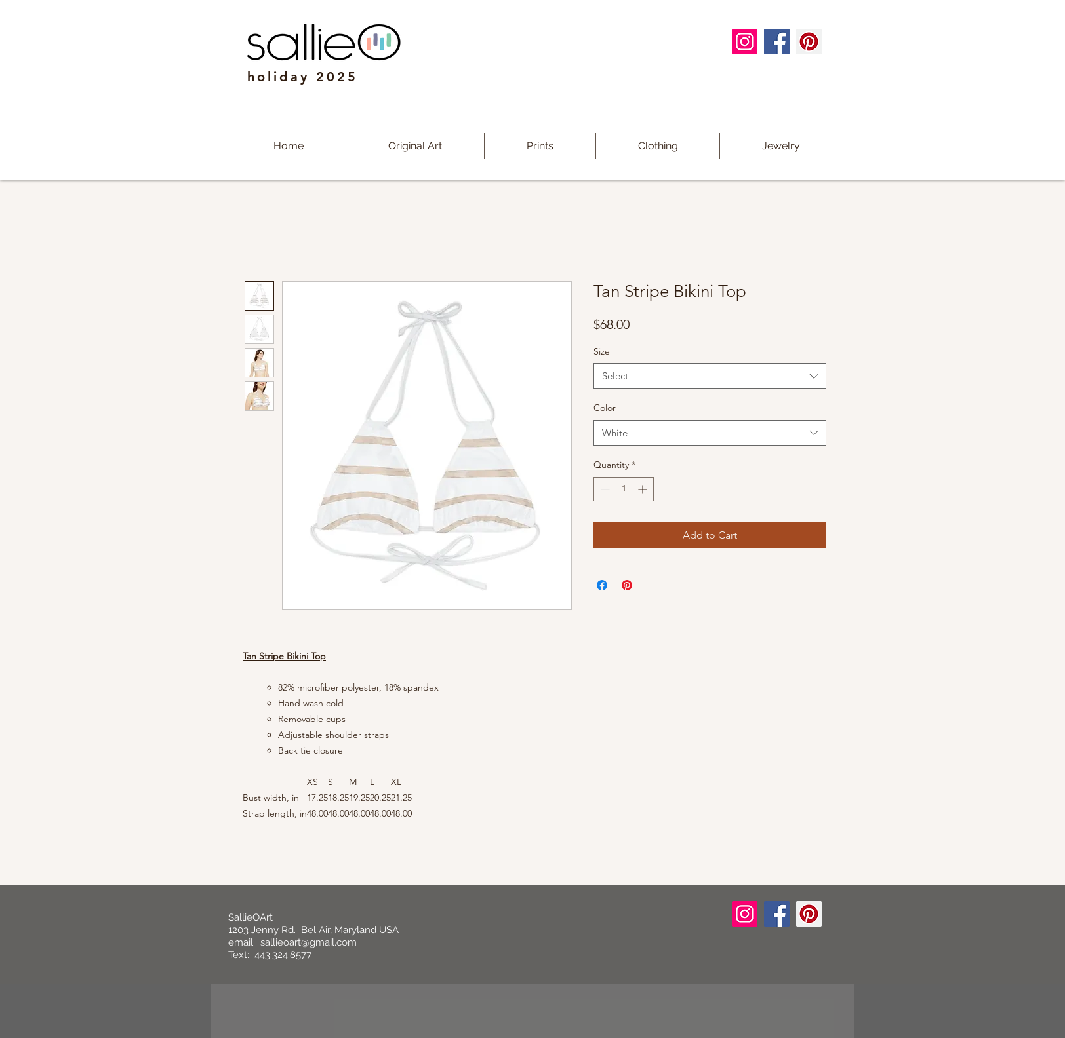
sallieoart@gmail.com (308, 942)
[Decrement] (603, 489)
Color (604, 407)
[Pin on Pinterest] (627, 585)
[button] (540, 146)
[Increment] (643, 489)
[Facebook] (777, 41)
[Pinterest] (809, 41)
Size (601, 351)
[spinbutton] (623, 489)
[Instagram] (744, 41)
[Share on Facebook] (602, 585)
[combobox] (709, 376)
